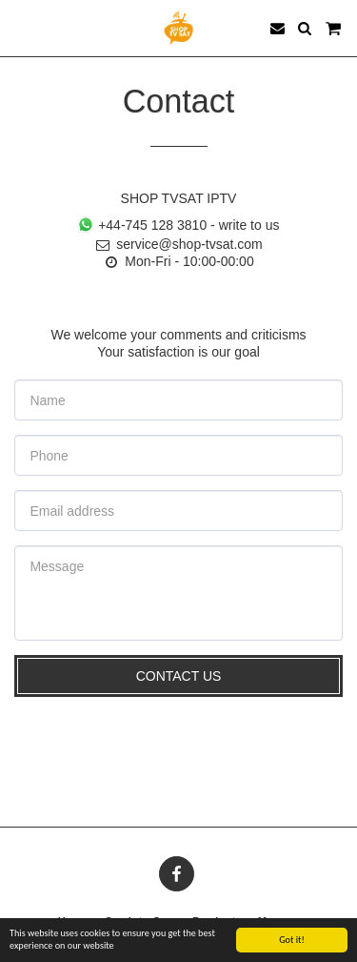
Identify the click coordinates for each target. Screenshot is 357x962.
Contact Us (179, 676)
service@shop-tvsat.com (178, 244)
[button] (21, 27)
